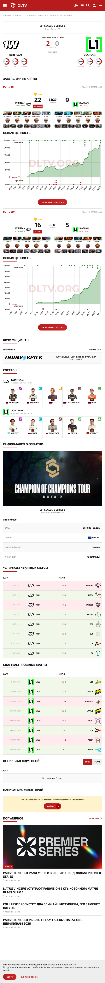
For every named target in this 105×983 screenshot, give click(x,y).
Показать (94, 818)
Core (87, 762)
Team (97, 762)
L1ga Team (90, 55)
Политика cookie (29, 976)
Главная (7, 15)
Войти (50, 806)
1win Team (15, 55)
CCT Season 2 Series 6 (52, 26)
